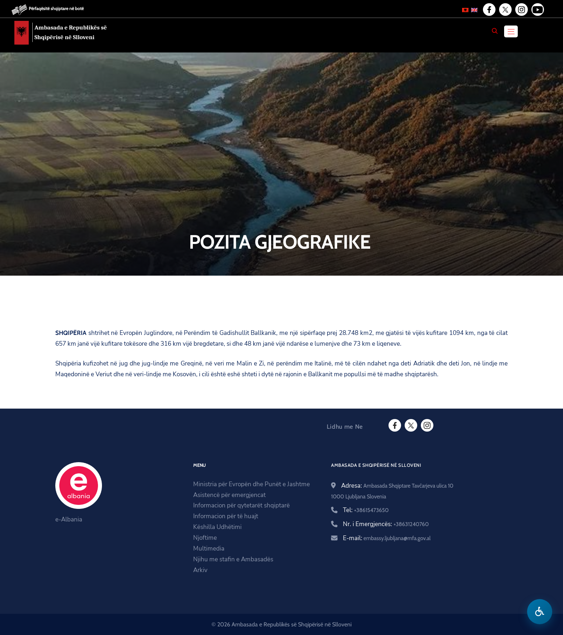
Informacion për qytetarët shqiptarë (241, 505)
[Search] (495, 31)
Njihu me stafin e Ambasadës (233, 559)
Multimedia (208, 548)
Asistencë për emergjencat (229, 495)
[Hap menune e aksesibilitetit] (539, 611)
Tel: (365, 510)
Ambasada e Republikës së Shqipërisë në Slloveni (70, 32)
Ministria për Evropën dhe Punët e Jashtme (251, 484)
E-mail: (387, 538)
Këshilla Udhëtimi (217, 527)
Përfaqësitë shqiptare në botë (56, 8)
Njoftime (205, 538)
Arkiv (200, 570)
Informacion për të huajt (225, 516)
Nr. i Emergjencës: (386, 524)
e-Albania (68, 519)
